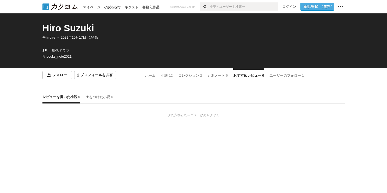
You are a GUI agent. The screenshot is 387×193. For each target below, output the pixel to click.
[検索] (205, 6)
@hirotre (48, 37)
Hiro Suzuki (68, 28)
